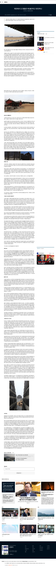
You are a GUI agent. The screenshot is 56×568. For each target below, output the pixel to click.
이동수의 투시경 (40, 34)
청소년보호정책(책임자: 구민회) (32, 561)
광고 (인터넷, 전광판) (10, 561)
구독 (13, 452)
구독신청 (48, 547)
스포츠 (26, 550)
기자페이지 (41, 550)
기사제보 (48, 545)
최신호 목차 (41, 547)
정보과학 (33, 548)
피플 (33, 550)
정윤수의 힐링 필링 (7, 452)
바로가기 (50, 253)
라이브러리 (41, 548)
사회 (25, 547)
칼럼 (25, 551)
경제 (33, 545)
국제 (33, 547)
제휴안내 (15, 561)
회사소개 (6, 561)
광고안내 (48, 548)
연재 (40, 545)
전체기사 (33, 551)
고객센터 (18, 561)
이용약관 (20, 561)
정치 (25, 545)
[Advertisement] (17, 83)
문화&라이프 (27, 548)
